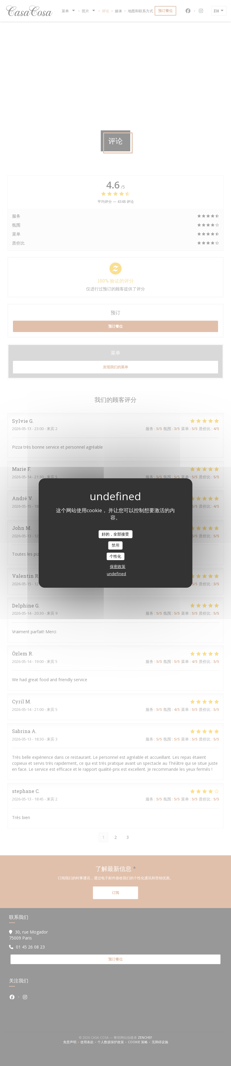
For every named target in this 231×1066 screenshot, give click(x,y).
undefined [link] (116, 573)
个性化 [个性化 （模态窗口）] (115, 556)
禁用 (115, 545)
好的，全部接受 (115, 534)
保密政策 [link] (117, 566)
